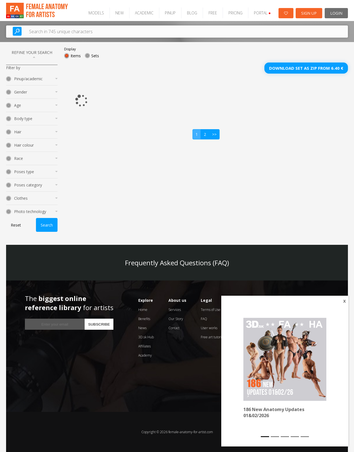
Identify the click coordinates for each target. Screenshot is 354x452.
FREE (213, 12)
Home (142, 309)
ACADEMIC (144, 12)
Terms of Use (210, 309)
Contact (173, 328)
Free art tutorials (213, 337)
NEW (119, 12)
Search (47, 225)
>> (214, 134)
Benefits (144, 318)
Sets (95, 55)
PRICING (235, 12)
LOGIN (336, 13)
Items (76, 55)
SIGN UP (309, 13)
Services (174, 309)
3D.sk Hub (146, 337)
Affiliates (144, 346)
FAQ (204, 318)
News (142, 328)
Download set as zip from (306, 68)
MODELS (96, 12)
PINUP (170, 12)
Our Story (175, 318)
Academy (145, 355)
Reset (16, 225)
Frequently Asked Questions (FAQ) (177, 262)
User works (209, 328)
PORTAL (262, 12)
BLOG (192, 12)
